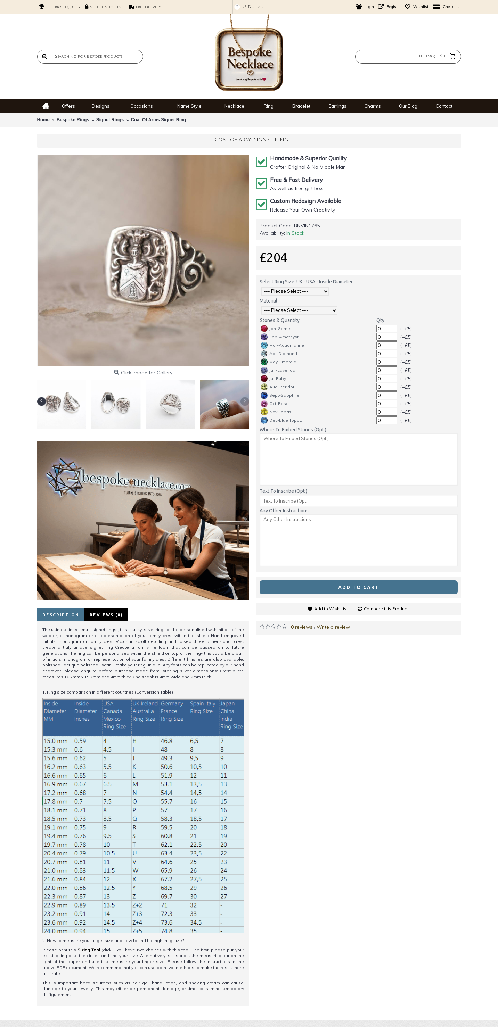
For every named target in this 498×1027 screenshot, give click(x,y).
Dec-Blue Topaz (281, 420)
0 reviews (301, 627)
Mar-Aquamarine (282, 345)
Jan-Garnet (276, 328)
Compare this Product (386, 608)
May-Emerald (278, 361)
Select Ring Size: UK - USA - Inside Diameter (306, 281)
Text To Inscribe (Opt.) (283, 491)
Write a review (333, 627)
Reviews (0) (106, 615)
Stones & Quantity (280, 320)
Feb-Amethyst (280, 336)
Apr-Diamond (279, 353)
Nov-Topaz (276, 411)
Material (268, 301)
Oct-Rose (275, 403)
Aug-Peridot (277, 386)
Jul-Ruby (273, 378)
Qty (380, 320)
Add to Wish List (331, 608)
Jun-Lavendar (279, 370)
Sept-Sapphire (280, 395)
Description (60, 615)
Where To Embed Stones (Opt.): (293, 429)
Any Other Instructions (284, 510)
